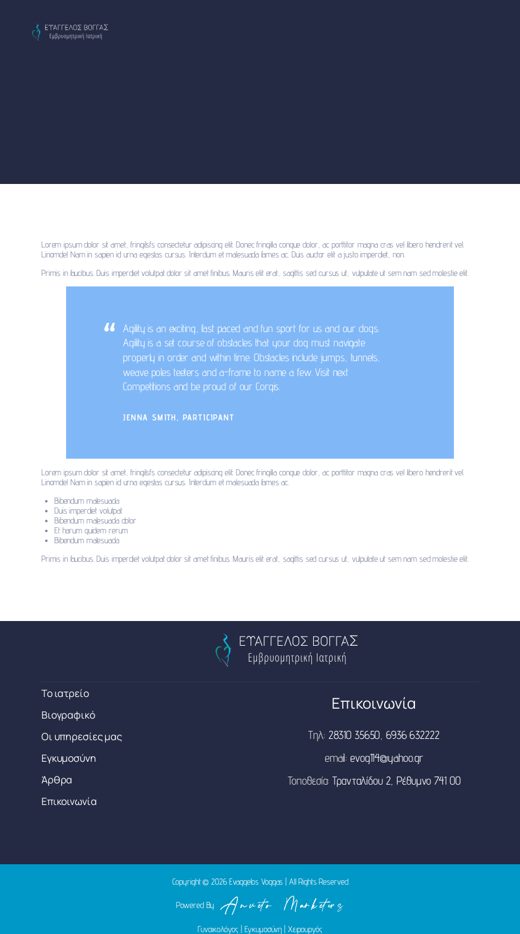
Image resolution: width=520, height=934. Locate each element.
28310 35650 (354, 734)
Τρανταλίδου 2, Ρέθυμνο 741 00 (396, 780)
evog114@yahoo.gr (386, 757)
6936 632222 (413, 734)
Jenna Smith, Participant (178, 417)
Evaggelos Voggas (256, 881)
